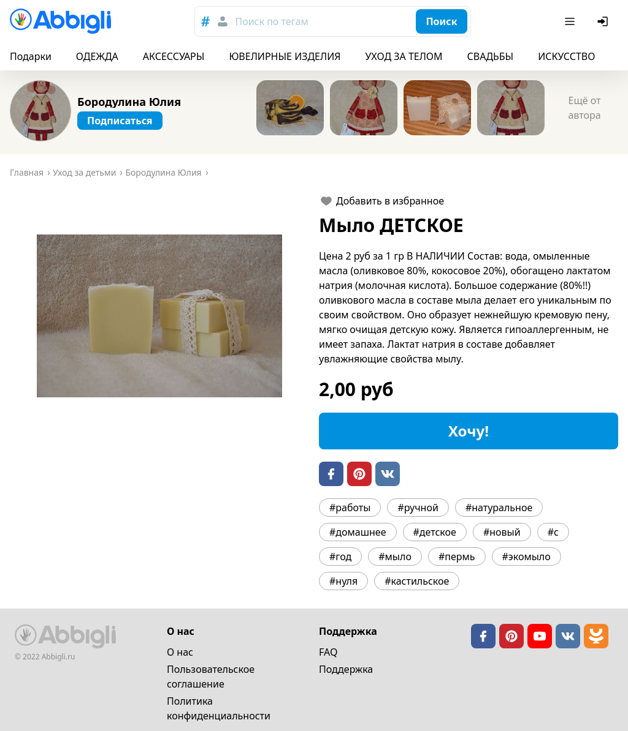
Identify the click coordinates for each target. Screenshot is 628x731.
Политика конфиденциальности (218, 708)
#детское (434, 532)
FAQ (328, 652)
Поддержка (346, 669)
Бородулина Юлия (129, 102)
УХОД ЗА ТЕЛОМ (404, 56)
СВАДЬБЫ (490, 56)
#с (553, 532)
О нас (180, 652)
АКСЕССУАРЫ (174, 56)
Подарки (31, 56)
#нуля (343, 581)
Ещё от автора (584, 108)
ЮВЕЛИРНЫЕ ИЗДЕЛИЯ (284, 56)
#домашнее (357, 532)
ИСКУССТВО (566, 56)
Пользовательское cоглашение (211, 676)
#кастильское (417, 581)
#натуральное (498, 507)
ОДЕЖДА (97, 56)
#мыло (395, 556)
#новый (502, 532)
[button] (159, 315)
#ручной (417, 507)
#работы (349, 507)
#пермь (456, 556)
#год (340, 556)
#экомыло (526, 556)
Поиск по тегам (271, 21)
